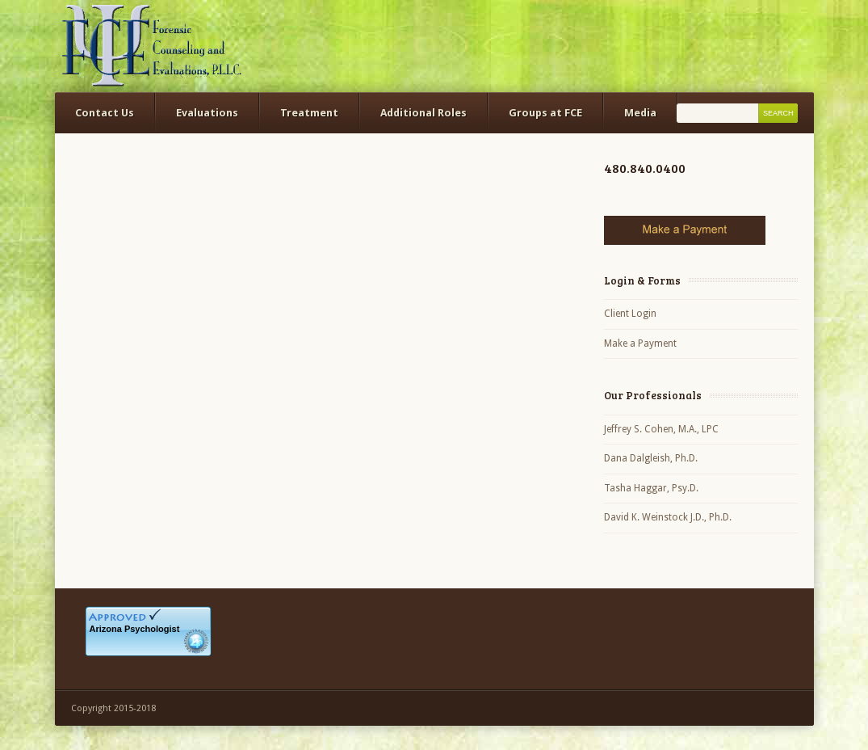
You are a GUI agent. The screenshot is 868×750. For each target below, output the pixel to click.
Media (640, 113)
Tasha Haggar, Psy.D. (651, 488)
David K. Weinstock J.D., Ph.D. (668, 517)
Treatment (309, 113)
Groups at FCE (545, 113)
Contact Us (104, 113)
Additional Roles (423, 113)
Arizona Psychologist (135, 629)
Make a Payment (640, 343)
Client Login (630, 313)
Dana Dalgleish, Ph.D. (651, 458)
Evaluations (207, 113)
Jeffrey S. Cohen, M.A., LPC (661, 429)
